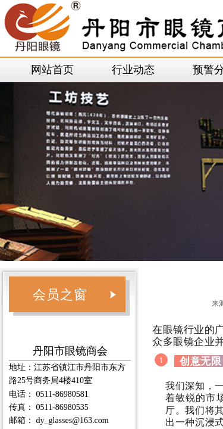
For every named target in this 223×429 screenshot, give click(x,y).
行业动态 (133, 70)
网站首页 (52, 70)
